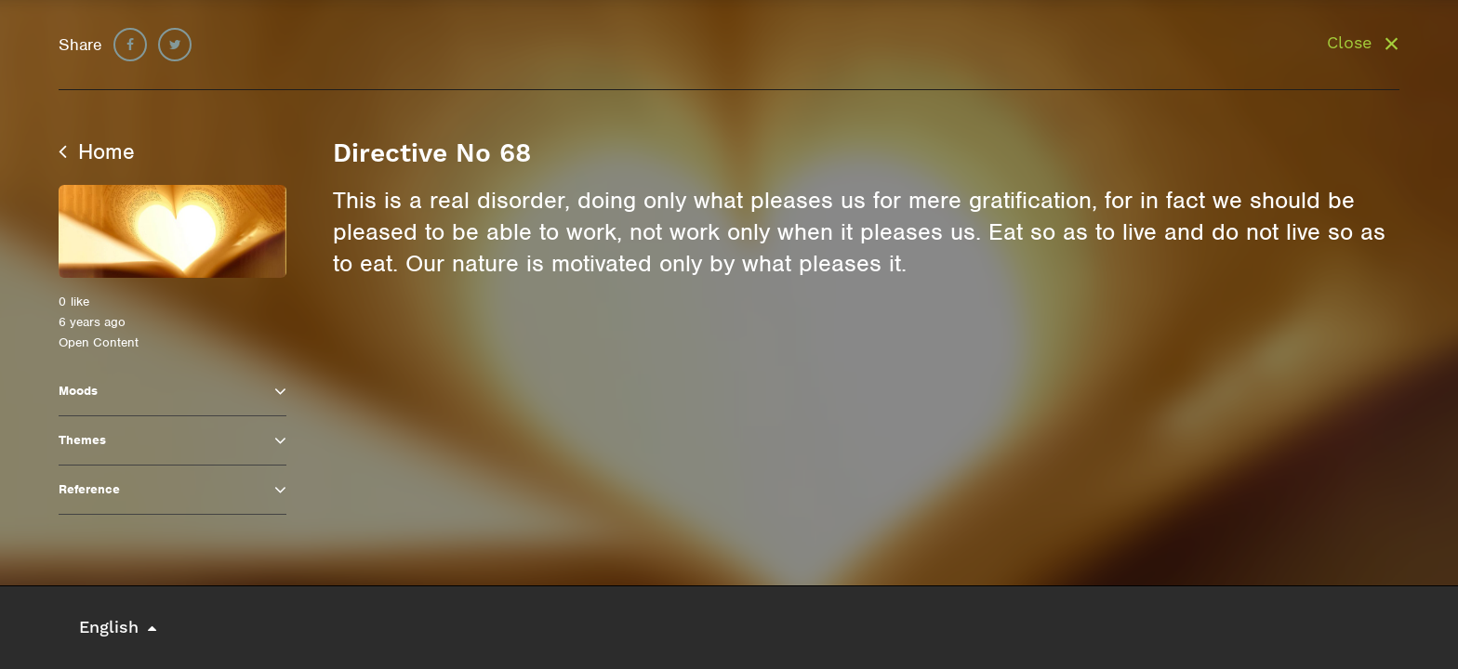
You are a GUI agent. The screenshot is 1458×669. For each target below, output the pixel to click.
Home (97, 151)
